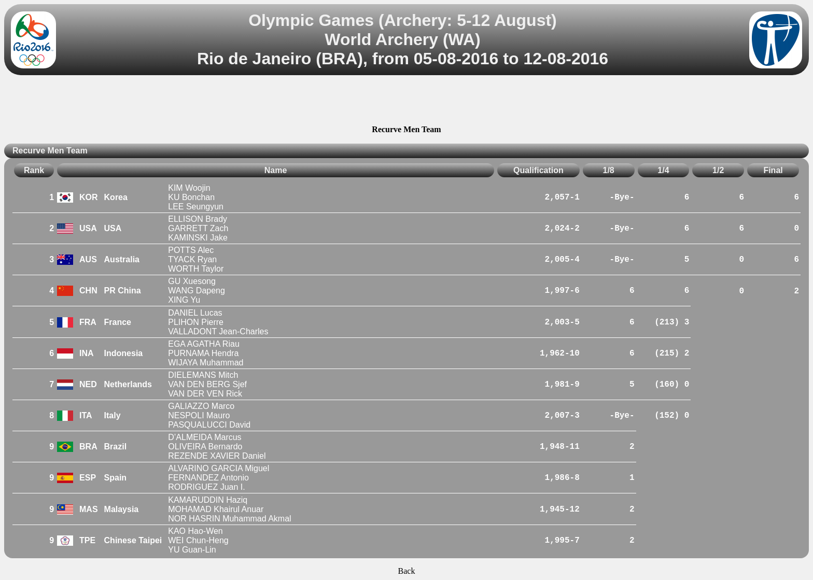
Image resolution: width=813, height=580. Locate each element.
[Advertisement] (406, 101)
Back (406, 571)
